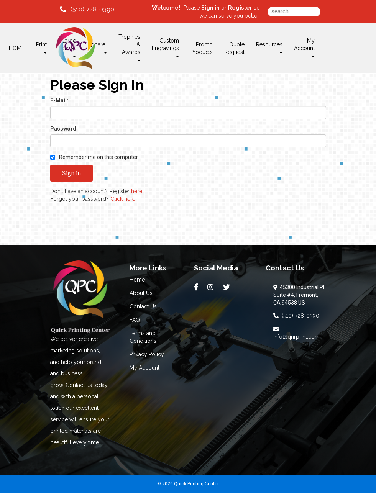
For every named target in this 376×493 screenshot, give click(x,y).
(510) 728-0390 (296, 316)
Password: (64, 129)
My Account (144, 368)
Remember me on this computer (94, 157)
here (136, 191)
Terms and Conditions (143, 337)
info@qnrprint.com (296, 333)
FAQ (135, 320)
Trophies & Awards (129, 47)
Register (240, 8)
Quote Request (234, 48)
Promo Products (201, 48)
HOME (17, 48)
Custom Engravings (165, 47)
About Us (141, 293)
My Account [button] (304, 47)
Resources (269, 47)
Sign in (210, 8)
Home (137, 280)
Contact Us (143, 306)
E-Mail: (59, 100)
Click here (122, 199)
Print (41, 47)
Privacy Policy (147, 354)
